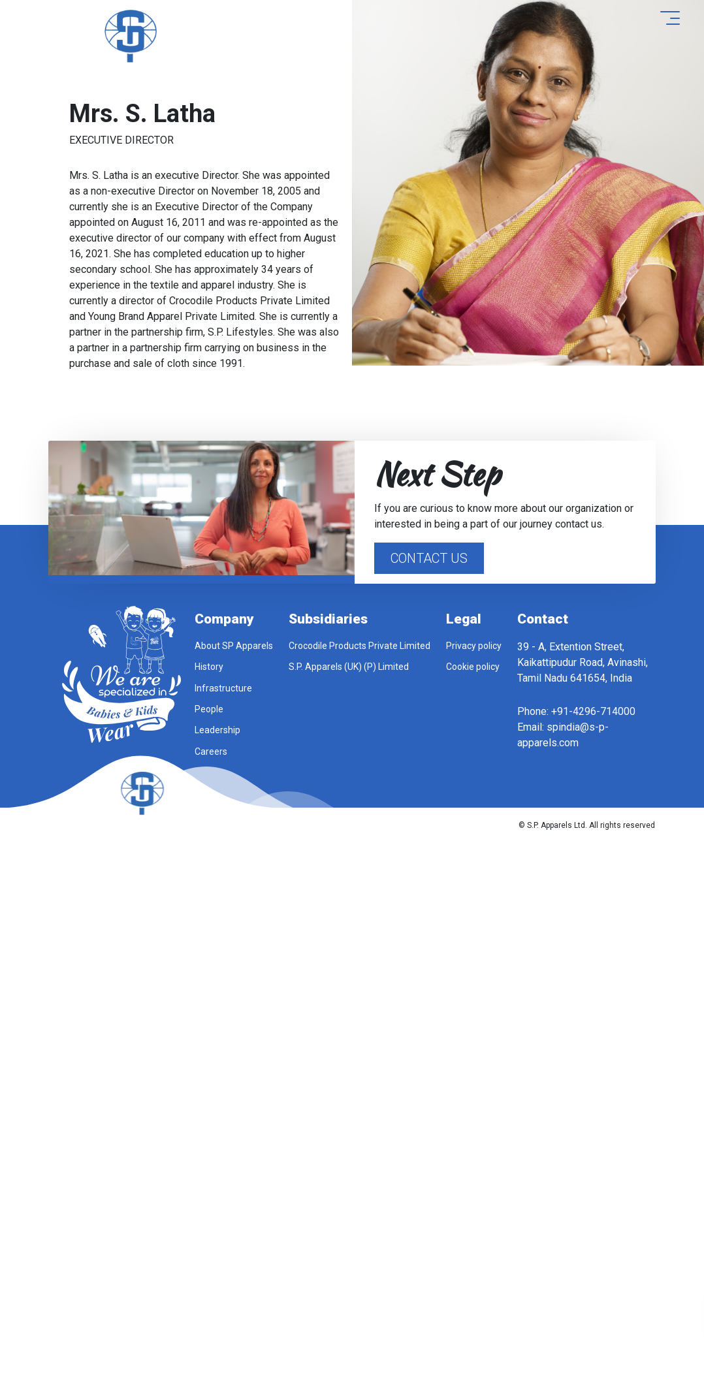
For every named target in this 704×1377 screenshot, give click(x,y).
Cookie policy (473, 666)
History (209, 666)
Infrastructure (223, 688)
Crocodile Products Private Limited (359, 646)
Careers (211, 751)
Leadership (217, 730)
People (209, 709)
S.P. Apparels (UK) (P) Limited (349, 666)
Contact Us (429, 558)
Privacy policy (474, 646)
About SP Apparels (234, 646)
